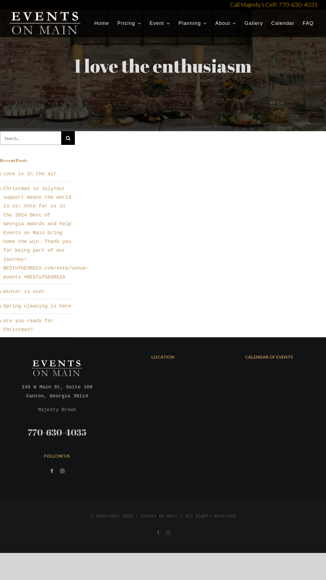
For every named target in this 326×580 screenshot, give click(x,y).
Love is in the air (29, 174)
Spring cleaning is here (37, 306)
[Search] (68, 138)
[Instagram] (62, 471)
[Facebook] (52, 471)
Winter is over (24, 291)
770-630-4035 (57, 432)
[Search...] (30, 138)
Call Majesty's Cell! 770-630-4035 (274, 4)
